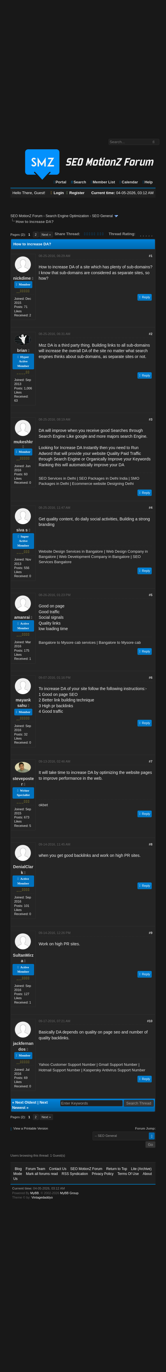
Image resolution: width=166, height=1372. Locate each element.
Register (75, 193)
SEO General (102, 216)
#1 (150, 256)
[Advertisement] (64, 66)
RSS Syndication (75, 1174)
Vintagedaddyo (42, 1197)
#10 (149, 1021)
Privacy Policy (103, 1174)
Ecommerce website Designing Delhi (103, 483)
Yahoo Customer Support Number (67, 1064)
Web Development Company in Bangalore (94, 556)
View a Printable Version (30, 1128)
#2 (150, 334)
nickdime (22, 278)
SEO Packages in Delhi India (103, 478)
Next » (46, 234)
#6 (150, 677)
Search (78, 182)
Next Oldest (25, 1102)
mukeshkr (23, 441)
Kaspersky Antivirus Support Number (114, 1070)
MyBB (34, 1193)
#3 (150, 419)
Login (57, 193)
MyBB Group (69, 1193)
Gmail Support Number (118, 1064)
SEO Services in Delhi (57, 478)
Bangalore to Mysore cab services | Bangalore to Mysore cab (90, 642)
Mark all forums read (42, 1174)
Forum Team (35, 1169)
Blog (18, 1169)
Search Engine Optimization (67, 216)
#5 (150, 595)
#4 (150, 507)
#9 (150, 933)
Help (147, 182)
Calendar (128, 182)
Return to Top (116, 1169)
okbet (43, 805)
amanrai (22, 617)
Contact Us (57, 1169)
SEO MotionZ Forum (26, 216)
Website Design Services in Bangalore (71, 551)
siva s (22, 530)
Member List (102, 182)
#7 (150, 761)
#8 (150, 844)
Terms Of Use (128, 1174)
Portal (59, 182)
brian (22, 350)
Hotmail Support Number (59, 1070)
